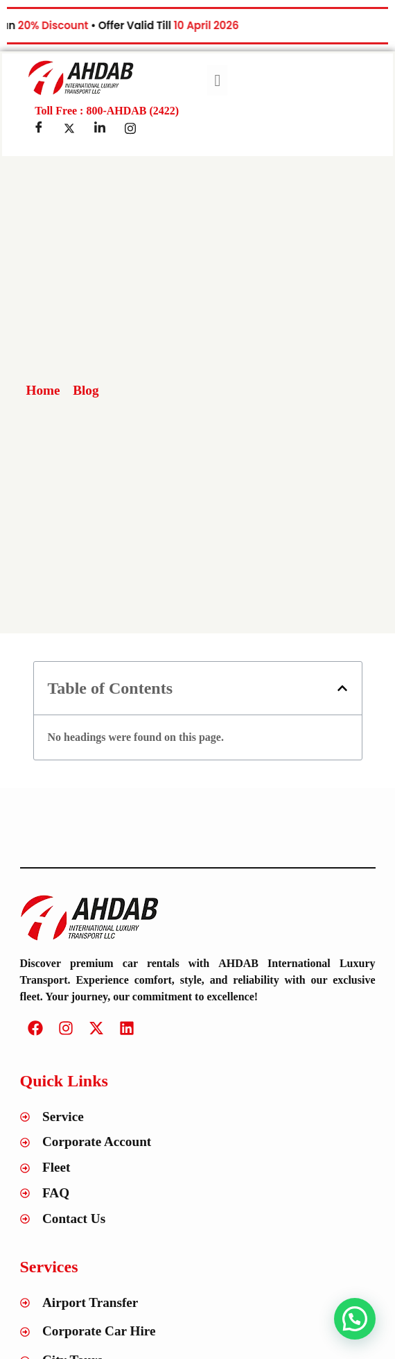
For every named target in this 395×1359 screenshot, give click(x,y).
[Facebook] (38, 128)
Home (43, 390)
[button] (342, 688)
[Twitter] (69, 128)
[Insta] (130, 128)
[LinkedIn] (99, 128)
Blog (85, 390)
